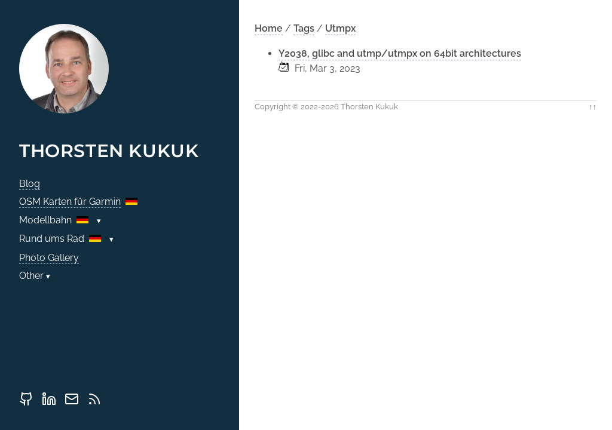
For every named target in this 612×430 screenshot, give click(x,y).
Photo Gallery (49, 257)
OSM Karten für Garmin (70, 201)
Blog (29, 183)
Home (269, 28)
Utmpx (340, 28)
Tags (303, 28)
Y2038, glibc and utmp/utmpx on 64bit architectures (400, 53)
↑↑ (592, 106)
